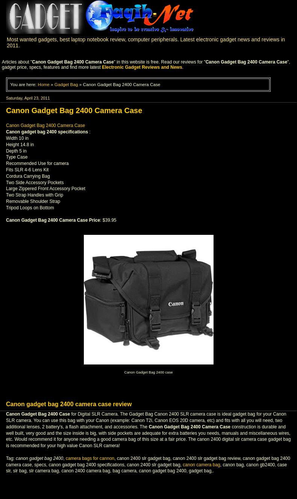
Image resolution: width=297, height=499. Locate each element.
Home (43, 84)
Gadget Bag (66, 84)
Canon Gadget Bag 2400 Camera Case (45, 125)
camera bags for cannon (90, 458)
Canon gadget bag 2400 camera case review (69, 404)
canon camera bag (201, 464)
